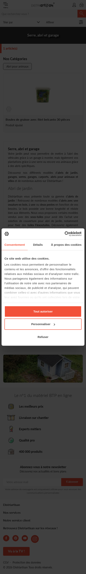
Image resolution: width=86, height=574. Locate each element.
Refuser (43, 336)
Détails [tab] (38, 244)
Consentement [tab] (14, 244)
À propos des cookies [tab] (66, 244)
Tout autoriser (43, 311)
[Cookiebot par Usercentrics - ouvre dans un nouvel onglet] (65, 233)
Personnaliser (43, 324)
